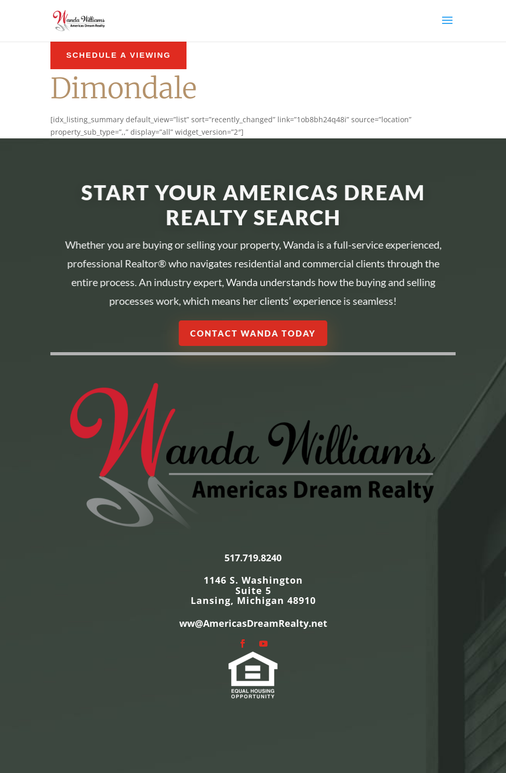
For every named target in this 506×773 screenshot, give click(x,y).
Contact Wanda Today (253, 333)
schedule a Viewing (118, 54)
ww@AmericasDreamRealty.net (253, 623)
